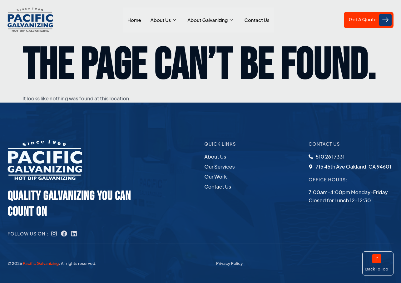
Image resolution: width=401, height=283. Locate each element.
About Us (163, 20)
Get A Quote (370, 20)
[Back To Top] (376, 258)
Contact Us (256, 20)
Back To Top (376, 268)
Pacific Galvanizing (41, 263)
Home (134, 20)
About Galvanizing (210, 20)
